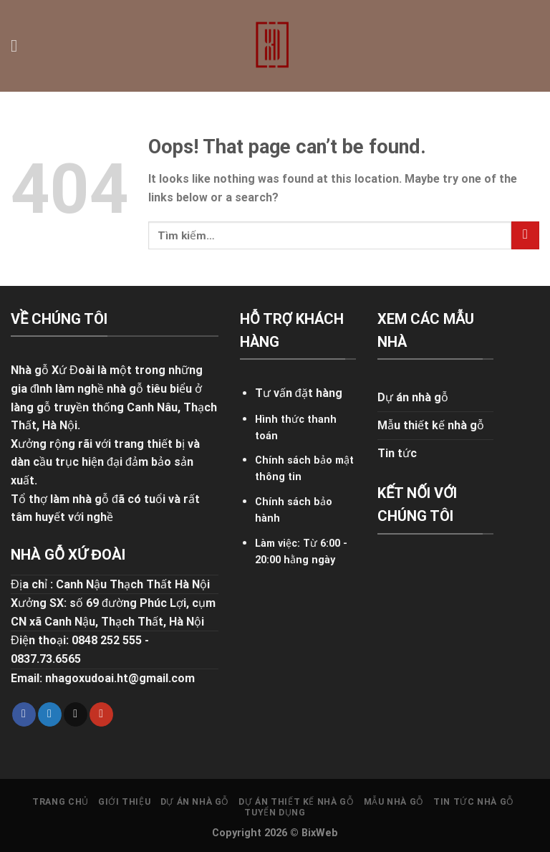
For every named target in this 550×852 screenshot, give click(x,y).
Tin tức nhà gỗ (473, 802)
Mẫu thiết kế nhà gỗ (430, 425)
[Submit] (525, 235)
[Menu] (19, 45)
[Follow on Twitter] (50, 714)
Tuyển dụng (274, 813)
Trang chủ (60, 802)
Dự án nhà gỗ (412, 397)
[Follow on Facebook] (24, 714)
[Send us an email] (75, 714)
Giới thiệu (124, 802)
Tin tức (397, 453)
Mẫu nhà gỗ (394, 802)
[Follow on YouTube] (101, 714)
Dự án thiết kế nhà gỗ (296, 802)
